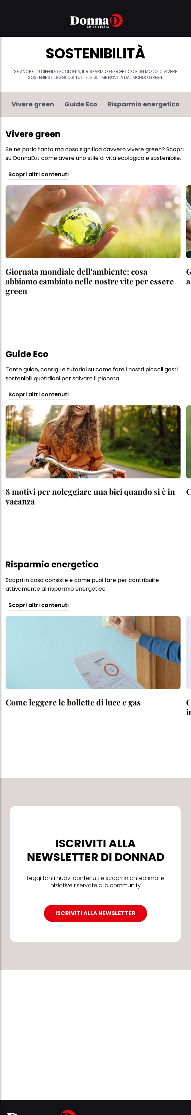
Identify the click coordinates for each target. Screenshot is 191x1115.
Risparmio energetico (143, 104)
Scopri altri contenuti (38, 174)
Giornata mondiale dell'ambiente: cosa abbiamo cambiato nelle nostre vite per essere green (90, 281)
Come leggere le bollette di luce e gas (73, 702)
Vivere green (33, 104)
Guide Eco (80, 104)
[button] (10, 22)
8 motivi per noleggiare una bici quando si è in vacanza (90, 496)
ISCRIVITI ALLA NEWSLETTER (95, 913)
